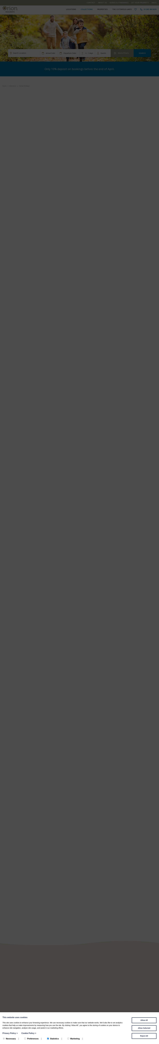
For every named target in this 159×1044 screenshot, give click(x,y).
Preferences (31, 1039)
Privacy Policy (10, 1033)
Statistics (53, 1039)
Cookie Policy (28, 1033)
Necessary (9, 1039)
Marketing (73, 1039)
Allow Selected (144, 1028)
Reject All (144, 1036)
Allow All (144, 1020)
